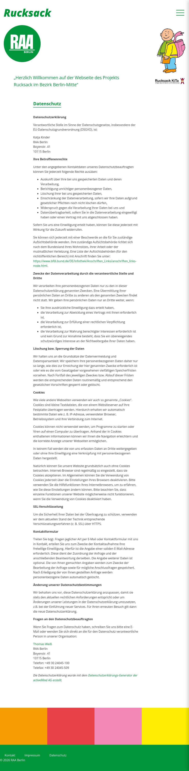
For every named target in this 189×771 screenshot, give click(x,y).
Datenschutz (57, 755)
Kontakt (10, 755)
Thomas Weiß (42, 644)
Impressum (32, 755)
